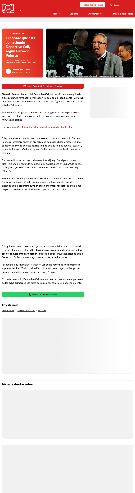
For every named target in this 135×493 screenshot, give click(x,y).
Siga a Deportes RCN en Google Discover (43, 86)
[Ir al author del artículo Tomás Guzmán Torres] (8, 71)
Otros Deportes (95, 13)
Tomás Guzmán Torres (21, 70)
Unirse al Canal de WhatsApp (43, 294)
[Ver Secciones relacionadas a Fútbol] (59, 14)
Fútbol (55, 13)
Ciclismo (74, 13)
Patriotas (42, 310)
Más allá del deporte (123, 13)
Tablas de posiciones (93, 5)
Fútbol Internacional (26, 310)
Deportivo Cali (8, 310)
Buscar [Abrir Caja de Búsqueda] (115, 5)
